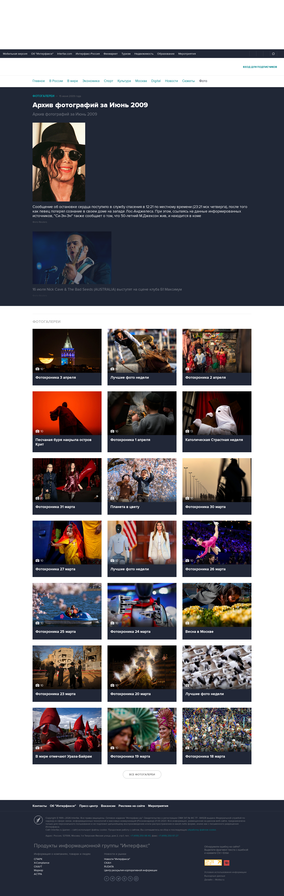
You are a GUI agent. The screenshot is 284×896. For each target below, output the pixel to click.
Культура (124, 81)
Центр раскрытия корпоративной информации (130, 870)
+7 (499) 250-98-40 (141, 835)
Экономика (91, 81)
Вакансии (108, 806)
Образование (166, 53)
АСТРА (38, 874)
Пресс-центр (88, 806)
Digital (156, 81)
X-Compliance (41, 862)
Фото (203, 81)
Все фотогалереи (142, 774)
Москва (141, 81)
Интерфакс (142, 67)
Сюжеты (188, 81)
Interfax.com (64, 53)
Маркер (38, 870)
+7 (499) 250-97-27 (168, 835)
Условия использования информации (225, 872)
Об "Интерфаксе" (42, 53)
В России (56, 81)
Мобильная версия (15, 53)
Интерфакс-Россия (88, 53)
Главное (39, 81)
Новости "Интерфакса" (117, 859)
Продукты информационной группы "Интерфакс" (92, 846)
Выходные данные (214, 876)
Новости (171, 81)
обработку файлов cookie (202, 829)
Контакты (40, 806)
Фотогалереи (43, 96)
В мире (72, 81)
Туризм (126, 53)
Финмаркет (111, 53)
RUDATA (109, 866)
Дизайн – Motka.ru (214, 879)
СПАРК (38, 859)
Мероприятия (187, 53)
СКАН (107, 862)
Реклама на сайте (132, 806)
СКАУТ (38, 866)
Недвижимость (143, 53)
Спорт (108, 81)
